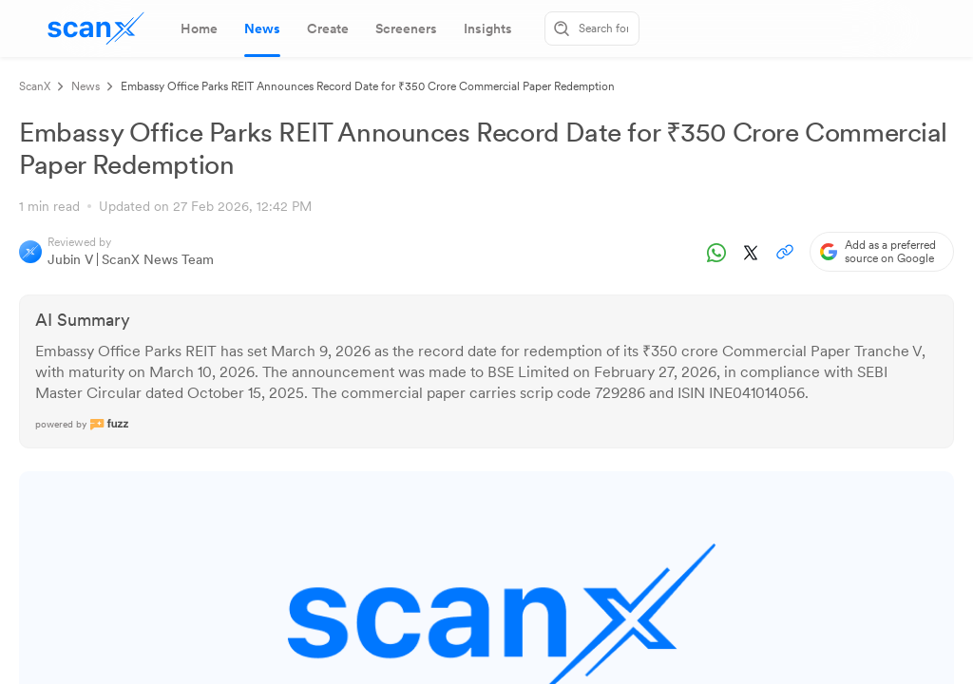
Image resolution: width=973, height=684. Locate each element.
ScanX (34, 86)
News (85, 86)
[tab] (199, 28)
